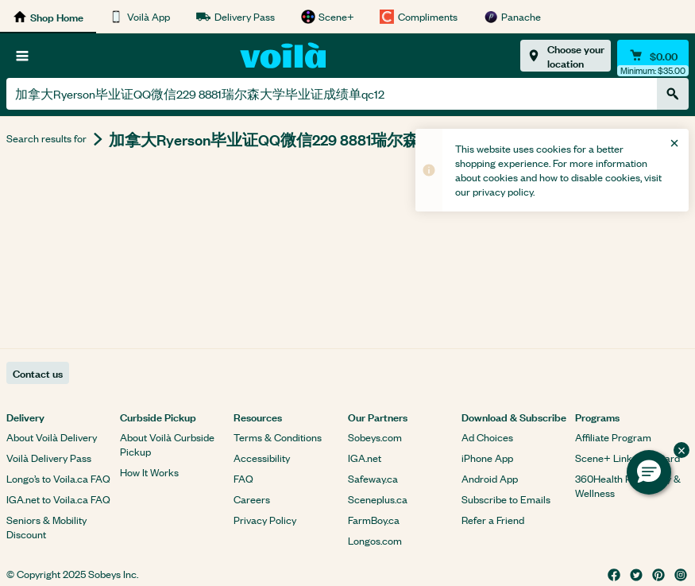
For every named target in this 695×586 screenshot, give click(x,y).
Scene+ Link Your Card (627, 457)
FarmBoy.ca (374, 519)
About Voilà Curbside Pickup (167, 444)
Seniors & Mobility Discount (46, 526)
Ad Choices (487, 436)
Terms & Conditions (278, 436)
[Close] (674, 143)
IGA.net (364, 457)
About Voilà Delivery (51, 436)
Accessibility (262, 457)
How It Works (149, 471)
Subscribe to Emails (505, 498)
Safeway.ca (373, 478)
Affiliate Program (613, 436)
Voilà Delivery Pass (48, 457)
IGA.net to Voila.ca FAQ (58, 498)
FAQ (243, 478)
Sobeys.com (375, 436)
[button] (649, 472)
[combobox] (332, 93)
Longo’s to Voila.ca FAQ (58, 478)
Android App (489, 478)
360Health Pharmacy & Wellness (628, 485)
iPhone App (487, 457)
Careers (252, 498)
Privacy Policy (265, 519)
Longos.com (375, 540)
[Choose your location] (565, 56)
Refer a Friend (492, 519)
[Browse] (22, 56)
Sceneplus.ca (377, 498)
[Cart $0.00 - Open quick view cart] (653, 56)
